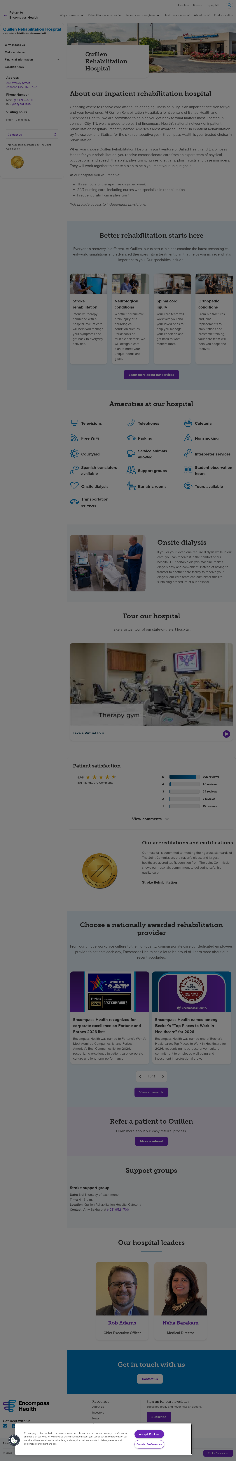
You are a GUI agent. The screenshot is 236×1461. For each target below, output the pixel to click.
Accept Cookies (149, 1434)
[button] (14, 1440)
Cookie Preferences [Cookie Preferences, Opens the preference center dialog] (149, 1444)
